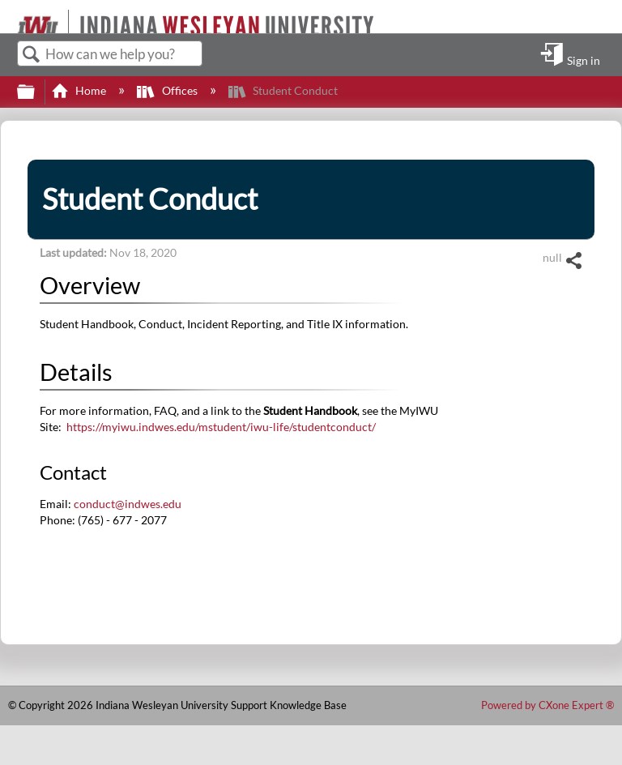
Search (31, 54)
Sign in (583, 59)
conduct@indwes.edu (127, 504)
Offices (168, 90)
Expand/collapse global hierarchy (36, 92)
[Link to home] (10, 17)
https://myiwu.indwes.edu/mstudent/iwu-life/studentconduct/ (221, 427)
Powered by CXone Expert (547, 705)
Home (80, 90)
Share (573, 260)
